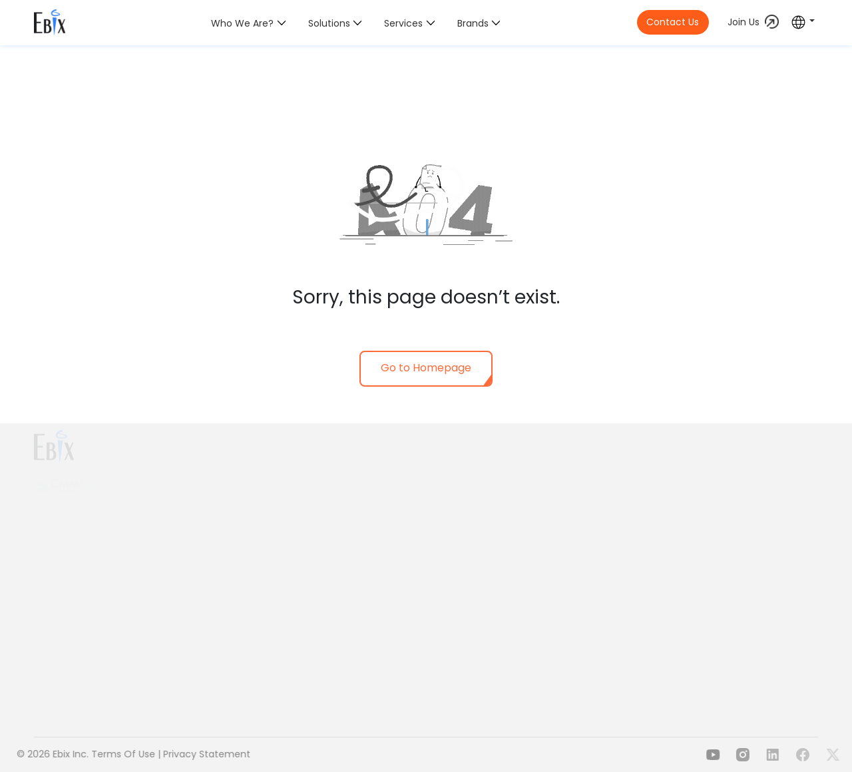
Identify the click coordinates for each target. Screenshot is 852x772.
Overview (256, 483)
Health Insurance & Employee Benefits (456, 477)
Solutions (329, 23)
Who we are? (242, 23)
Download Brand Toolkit (288, 633)
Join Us (743, 22)
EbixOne (386, 605)
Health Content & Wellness (430, 569)
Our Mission (261, 502)
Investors (255, 615)
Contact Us (672, 22)
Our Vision (257, 521)
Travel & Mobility (405, 587)
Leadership (259, 577)
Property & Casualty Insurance (438, 495)
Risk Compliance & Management (444, 533)
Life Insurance (399, 514)
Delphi (715, 477)
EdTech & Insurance (613, 505)
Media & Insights (272, 596)
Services (403, 23)
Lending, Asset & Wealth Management (456, 551)
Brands (473, 23)
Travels (583, 487)
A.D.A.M (717, 460)
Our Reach (259, 559)
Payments (590, 470)
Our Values (259, 540)
